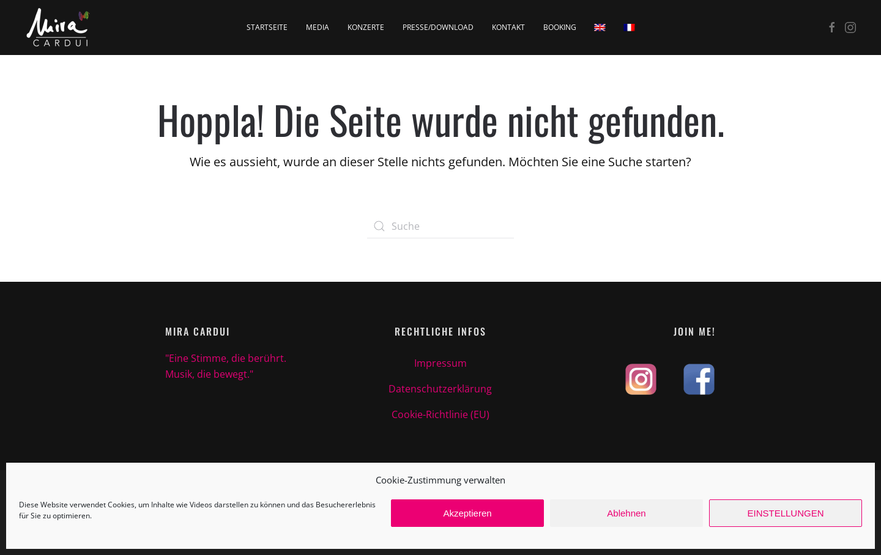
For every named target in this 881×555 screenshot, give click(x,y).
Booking (559, 27)
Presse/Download (438, 27)
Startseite (267, 27)
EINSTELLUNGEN (785, 513)
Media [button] (317, 27)
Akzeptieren (467, 513)
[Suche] (440, 226)
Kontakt (508, 27)
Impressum (440, 363)
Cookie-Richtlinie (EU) (440, 414)
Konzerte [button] (366, 27)
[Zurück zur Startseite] (58, 27)
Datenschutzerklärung (440, 388)
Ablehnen (626, 513)
